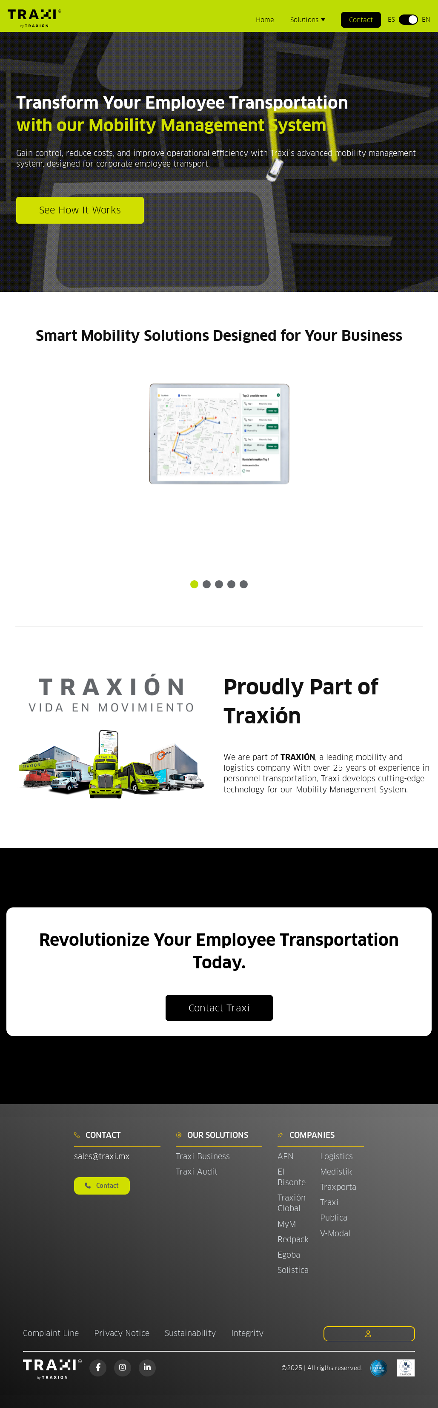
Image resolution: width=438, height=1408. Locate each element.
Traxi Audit (197, 1172)
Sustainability (190, 1333)
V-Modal (335, 1233)
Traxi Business (203, 1156)
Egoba (289, 1255)
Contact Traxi (219, 1008)
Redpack (293, 1239)
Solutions (305, 20)
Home (265, 20)
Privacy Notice (121, 1333)
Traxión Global (292, 1203)
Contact (361, 20)
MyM (287, 1224)
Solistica (293, 1270)
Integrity (247, 1333)
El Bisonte (293, 1177)
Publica (333, 1218)
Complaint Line (51, 1333)
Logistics (336, 1156)
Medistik (336, 1172)
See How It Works (80, 210)
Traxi (329, 1202)
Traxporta (338, 1187)
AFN (286, 1156)
